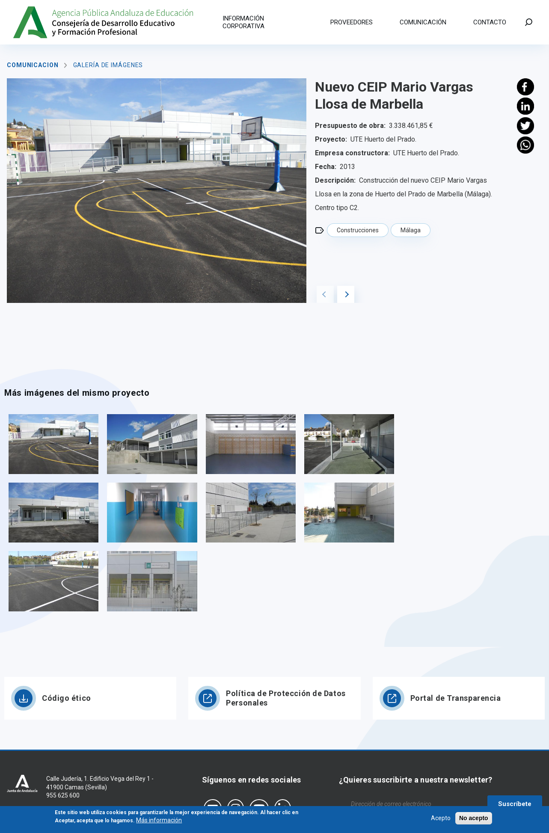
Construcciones (358, 230)
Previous (325, 294)
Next (345, 294)
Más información (159, 821)
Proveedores (351, 22)
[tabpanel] (156, 190)
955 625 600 (63, 795)
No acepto (473, 819)
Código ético (66, 698)
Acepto (441, 819)
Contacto (489, 22)
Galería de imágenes (108, 65)
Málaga (411, 230)
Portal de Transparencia (455, 698)
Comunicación (423, 22)
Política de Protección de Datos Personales (285, 698)
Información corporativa (243, 22)
